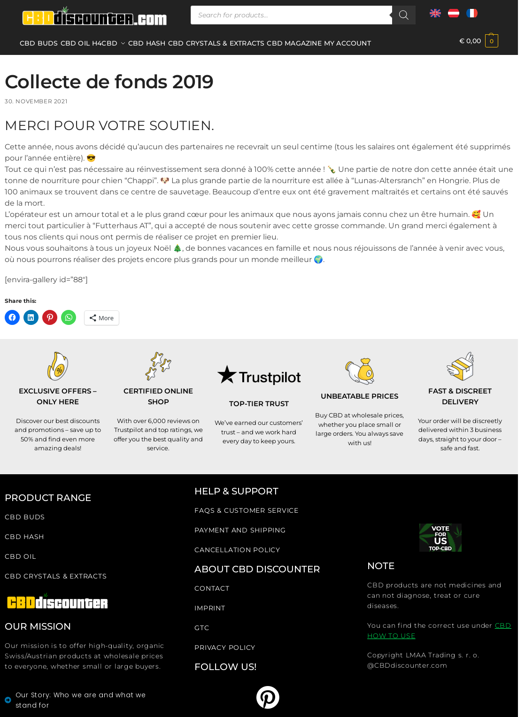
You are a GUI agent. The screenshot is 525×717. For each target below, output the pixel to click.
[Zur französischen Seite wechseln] (472, 16)
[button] (478, 41)
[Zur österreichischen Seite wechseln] (453, 16)
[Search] (404, 15)
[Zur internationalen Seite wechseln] (435, 16)
